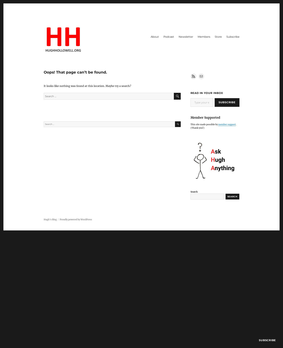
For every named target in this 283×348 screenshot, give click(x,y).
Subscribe (232, 36)
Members (204, 36)
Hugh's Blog (50, 219)
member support (227, 124)
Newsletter (186, 36)
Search (194, 191)
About (155, 36)
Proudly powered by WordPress (76, 219)
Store (218, 36)
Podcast (168, 36)
